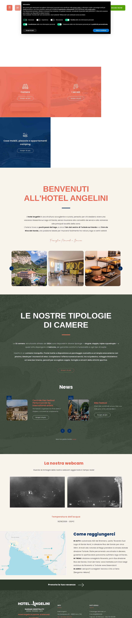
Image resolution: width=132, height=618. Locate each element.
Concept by (66, 608)
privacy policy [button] (77, 7)
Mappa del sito (79, 602)
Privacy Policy (51, 602)
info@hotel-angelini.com (65, 563)
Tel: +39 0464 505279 (64, 560)
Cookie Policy (65, 602)
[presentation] (11, 212)
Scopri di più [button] (30, 30)
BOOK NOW (115, 7)
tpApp (74, 383)
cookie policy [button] (91, 9)
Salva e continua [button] (101, 30)
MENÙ (9, 8)
